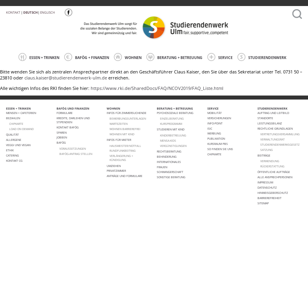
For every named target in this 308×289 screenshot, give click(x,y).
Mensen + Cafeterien (21, 113)
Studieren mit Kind (170, 129)
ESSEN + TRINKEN (38, 57)
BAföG (61, 142)
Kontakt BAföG (68, 127)
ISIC (209, 128)
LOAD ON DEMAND (21, 129)
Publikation (216, 138)
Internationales (169, 162)
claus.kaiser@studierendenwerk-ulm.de (65, 78)
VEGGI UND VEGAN (18, 145)
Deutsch (30, 12)
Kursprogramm (171, 124)
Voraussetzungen (72, 149)
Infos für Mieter (119, 140)
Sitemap (263, 203)
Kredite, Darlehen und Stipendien (73, 120)
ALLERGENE (13, 140)
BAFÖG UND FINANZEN (73, 108)
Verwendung (269, 161)
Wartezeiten (118, 124)
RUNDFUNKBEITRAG (122, 151)
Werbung (214, 133)
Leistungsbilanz (269, 123)
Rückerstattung (272, 166)
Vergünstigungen (173, 146)
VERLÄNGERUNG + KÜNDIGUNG (121, 158)
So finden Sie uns (220, 149)
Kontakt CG (14, 161)
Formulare (65, 113)
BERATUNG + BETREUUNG (174, 57)
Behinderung (166, 157)
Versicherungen (219, 118)
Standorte (265, 118)
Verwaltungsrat (272, 139)
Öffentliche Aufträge (273, 172)
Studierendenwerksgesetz (280, 144)
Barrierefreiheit (269, 198)
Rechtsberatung (169, 151)
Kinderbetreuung (173, 135)
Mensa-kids (168, 140)
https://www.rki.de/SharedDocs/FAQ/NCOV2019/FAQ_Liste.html (157, 88)
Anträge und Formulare (124, 176)
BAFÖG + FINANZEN (86, 57)
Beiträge (263, 155)
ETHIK (10, 150)
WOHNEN (128, 57)
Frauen (162, 167)
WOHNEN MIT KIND (121, 134)
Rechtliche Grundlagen (275, 128)
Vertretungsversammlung (280, 134)
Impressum (265, 182)
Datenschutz (267, 187)
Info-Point (215, 123)
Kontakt (13, 12)
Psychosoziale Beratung (175, 113)
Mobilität (214, 113)
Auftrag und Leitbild (273, 113)
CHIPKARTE (16, 124)
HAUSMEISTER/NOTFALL (125, 146)
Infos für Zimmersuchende (126, 113)
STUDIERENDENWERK (261, 57)
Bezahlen (13, 118)
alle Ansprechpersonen (274, 177)
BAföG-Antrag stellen (75, 154)
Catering (12, 155)
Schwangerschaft (170, 172)
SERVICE (220, 57)
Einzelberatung (172, 118)
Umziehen (114, 166)
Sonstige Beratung (171, 177)
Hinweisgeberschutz (272, 193)
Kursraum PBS (217, 144)
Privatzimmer (116, 171)
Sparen (62, 132)
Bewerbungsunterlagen (127, 118)
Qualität (12, 134)
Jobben (62, 137)
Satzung (266, 150)
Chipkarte (214, 154)
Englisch (47, 12)
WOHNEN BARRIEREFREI (124, 129)
